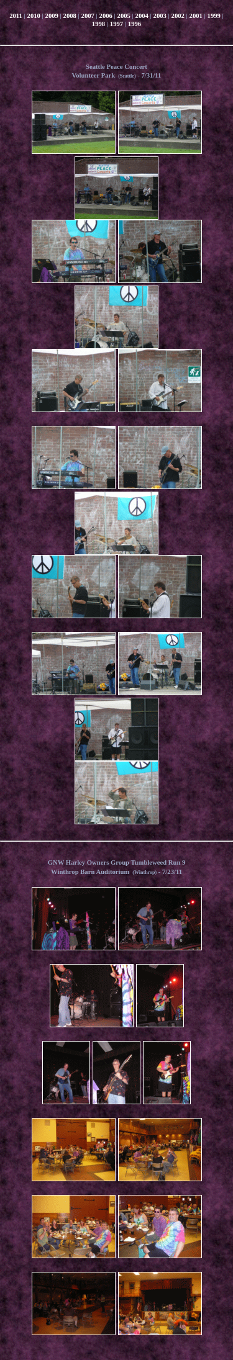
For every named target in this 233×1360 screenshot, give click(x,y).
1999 (214, 15)
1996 (134, 23)
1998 (98, 23)
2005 (123, 15)
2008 (69, 15)
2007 (87, 15)
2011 (15, 15)
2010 (33, 15)
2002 (178, 15)
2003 (160, 15)
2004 (141, 15)
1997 (116, 23)
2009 (51, 15)
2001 (196, 15)
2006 (105, 15)
